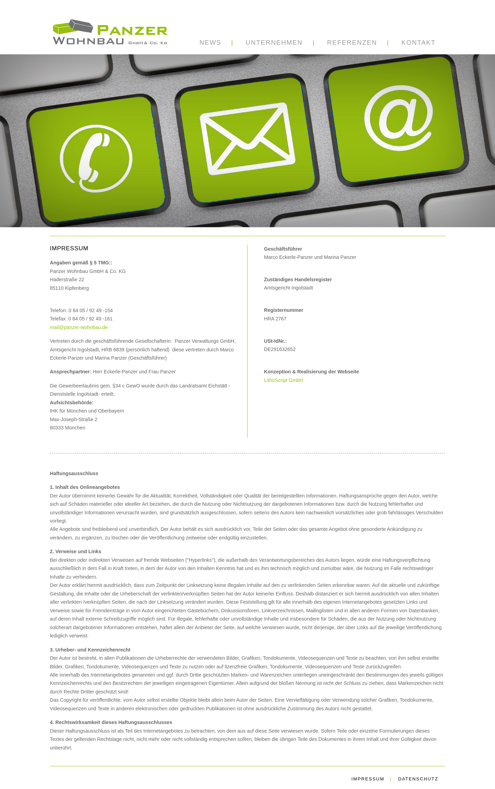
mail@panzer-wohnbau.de (79, 327)
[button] (274, 43)
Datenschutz (418, 778)
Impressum (367, 778)
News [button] (210, 42)
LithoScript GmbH (283, 380)
